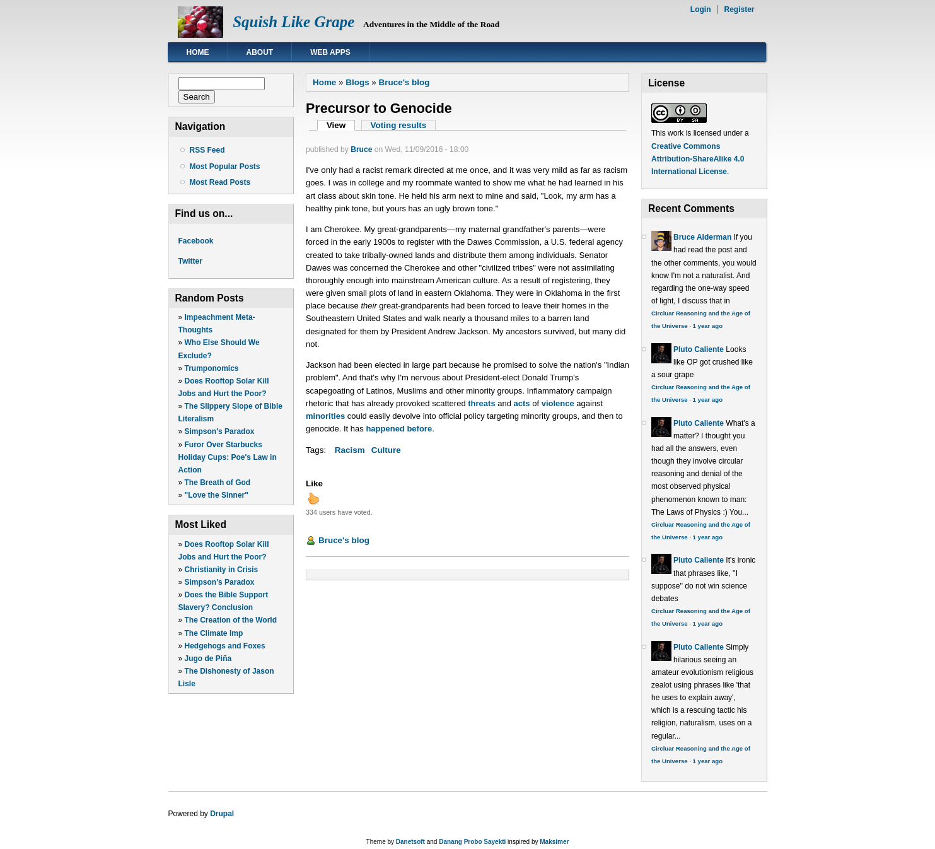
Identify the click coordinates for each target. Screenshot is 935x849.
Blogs (357, 82)
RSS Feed (207, 150)
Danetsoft (410, 841)
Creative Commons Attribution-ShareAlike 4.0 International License (697, 159)
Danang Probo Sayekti (472, 841)
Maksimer (554, 841)
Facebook (196, 241)
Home (198, 52)
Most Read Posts (220, 182)
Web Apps (330, 52)
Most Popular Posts (225, 166)
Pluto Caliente (698, 349)
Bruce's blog (404, 82)
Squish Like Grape (293, 21)
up (313, 498)
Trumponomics (212, 368)
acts (522, 403)
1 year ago (708, 325)
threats (481, 403)
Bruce (361, 149)
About (260, 52)
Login (700, 9)
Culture (386, 450)
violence (558, 403)
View (341, 125)
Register (739, 9)
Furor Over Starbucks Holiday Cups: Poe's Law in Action (227, 457)
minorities (325, 416)
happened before (399, 428)
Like (314, 483)
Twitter (190, 261)
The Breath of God (218, 482)
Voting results (399, 125)
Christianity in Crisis (221, 569)
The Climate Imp (214, 633)
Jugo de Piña (208, 658)
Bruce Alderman (702, 237)
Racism (350, 450)
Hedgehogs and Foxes (225, 645)
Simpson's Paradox (220, 431)
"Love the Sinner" (216, 495)
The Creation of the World (231, 620)
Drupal (222, 813)
